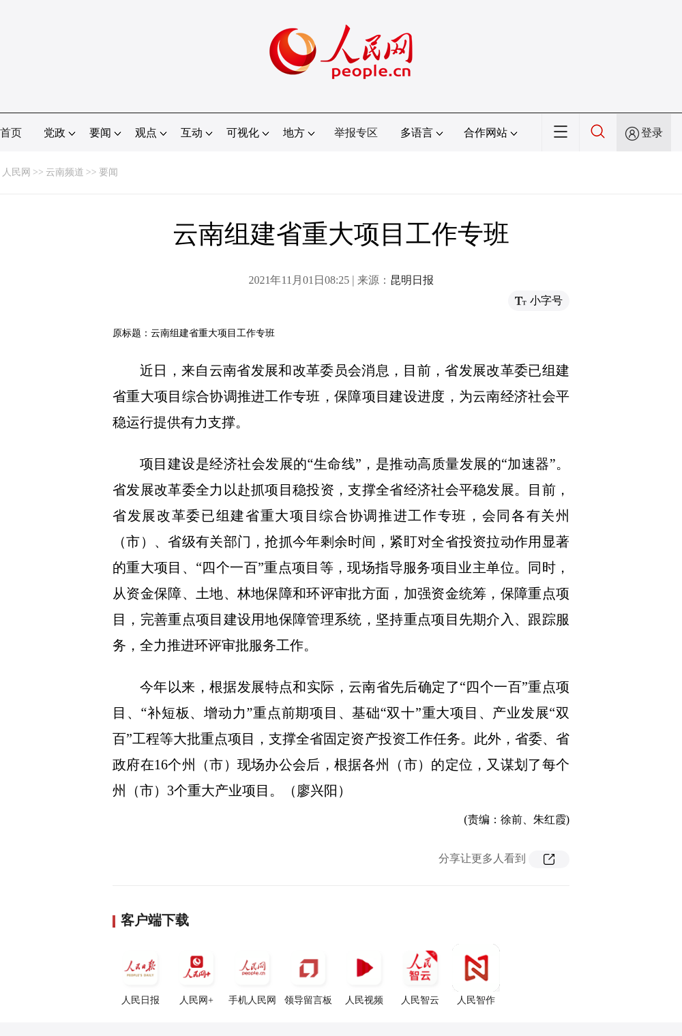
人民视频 (364, 974)
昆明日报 (412, 280)
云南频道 (65, 172)
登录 (652, 132)
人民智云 (420, 974)
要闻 (108, 172)
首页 (11, 132)
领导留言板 (308, 974)
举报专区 (356, 132)
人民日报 (140, 974)
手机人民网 (252, 974)
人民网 (16, 172)
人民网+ (196, 974)
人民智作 (476, 974)
